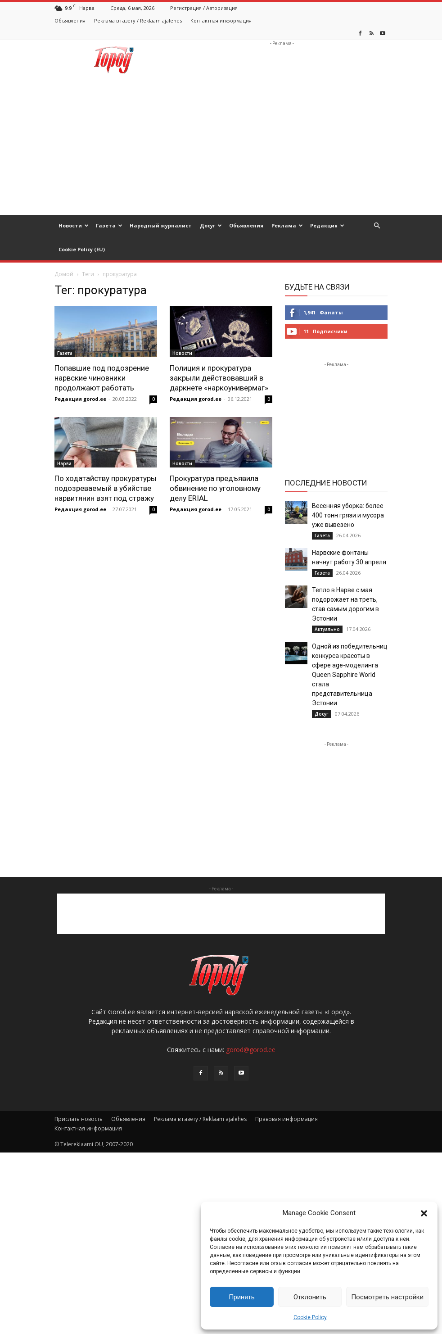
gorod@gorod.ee (250, 1049)
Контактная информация (221, 20)
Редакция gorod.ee (80, 398)
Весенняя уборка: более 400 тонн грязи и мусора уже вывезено (348, 515)
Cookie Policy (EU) (82, 249)
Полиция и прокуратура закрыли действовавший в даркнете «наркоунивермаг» (219, 377)
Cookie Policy (310, 1317)
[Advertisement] (281, 59)
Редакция (327, 225)
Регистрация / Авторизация (204, 8)
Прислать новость (78, 1119)
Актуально (327, 629)
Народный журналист (161, 225)
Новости (74, 225)
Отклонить (309, 1297)
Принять (242, 1297)
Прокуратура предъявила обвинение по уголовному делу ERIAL (215, 488)
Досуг (211, 225)
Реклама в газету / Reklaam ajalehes (138, 20)
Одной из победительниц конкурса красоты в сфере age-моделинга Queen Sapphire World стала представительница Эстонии (350, 675)
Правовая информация (286, 1119)
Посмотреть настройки (387, 1297)
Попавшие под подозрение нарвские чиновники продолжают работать (101, 377)
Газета (109, 225)
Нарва (64, 463)
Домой (63, 274)
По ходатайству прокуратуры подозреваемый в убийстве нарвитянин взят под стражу (105, 488)
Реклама (287, 225)
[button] (423, 1213)
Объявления (70, 20)
